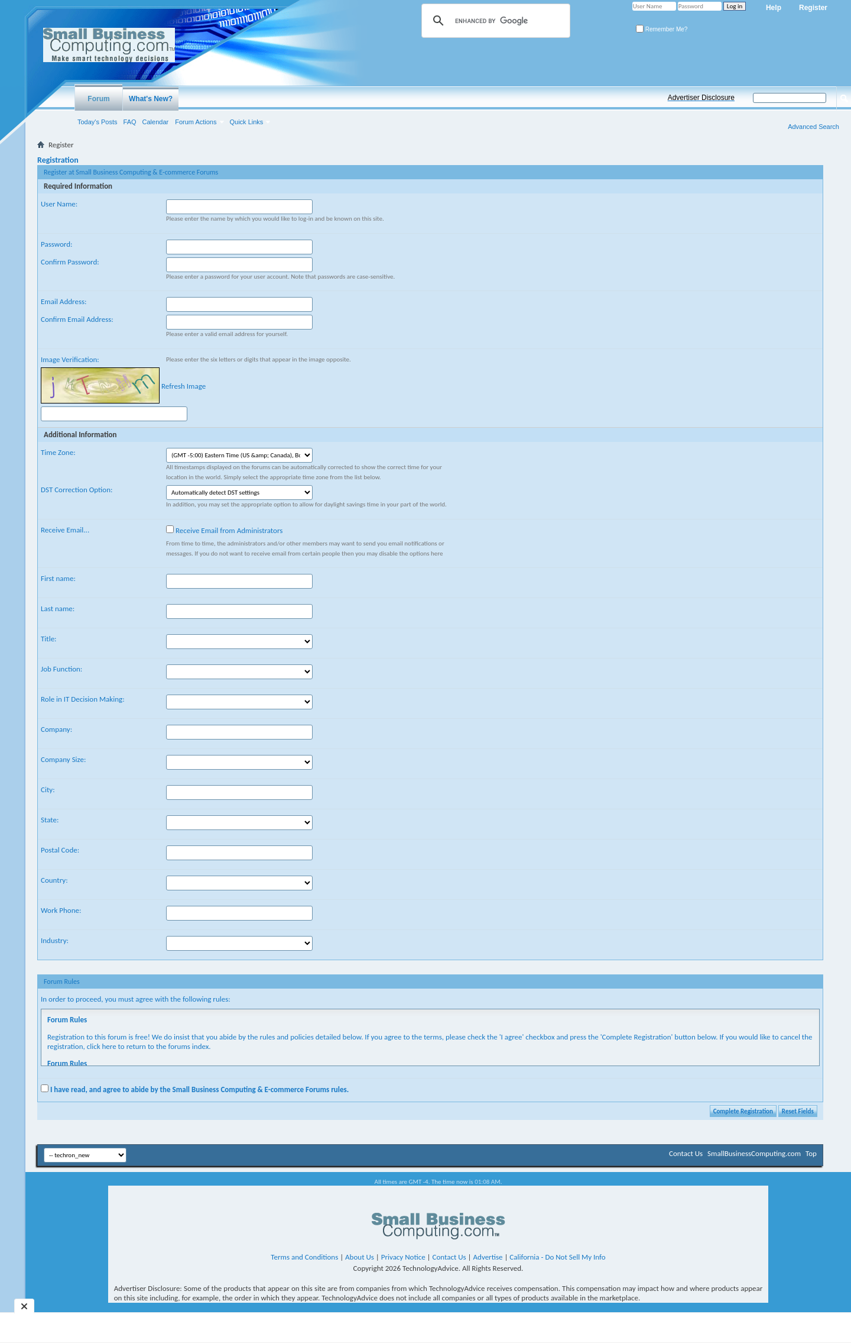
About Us (359, 1256)
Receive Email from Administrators (224, 530)
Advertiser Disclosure (701, 97)
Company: (56, 729)
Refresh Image (183, 386)
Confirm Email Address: (77, 319)
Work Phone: (61, 910)
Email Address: (64, 301)
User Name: (59, 203)
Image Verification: (70, 359)
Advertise (488, 1256)
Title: (49, 638)
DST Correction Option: (76, 489)
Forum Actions (195, 121)
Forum (98, 99)
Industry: (55, 940)
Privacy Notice (403, 1256)
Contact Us (686, 1153)
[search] (494, 21)
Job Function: (61, 668)
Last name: (57, 608)
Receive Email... (65, 529)
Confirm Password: (70, 261)
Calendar (155, 121)
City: (48, 789)
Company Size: (63, 759)
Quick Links (247, 121)
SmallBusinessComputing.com (754, 1153)
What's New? (151, 99)
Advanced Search (813, 126)
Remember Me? (661, 29)
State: (50, 819)
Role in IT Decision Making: (83, 699)
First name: (58, 578)
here (109, 1046)
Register (813, 8)
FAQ (130, 121)
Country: (54, 880)
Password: (56, 244)
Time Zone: (58, 452)
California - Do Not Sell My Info (557, 1256)
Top (811, 1153)
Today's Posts (97, 121)
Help (773, 8)
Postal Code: (60, 849)
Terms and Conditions (304, 1256)
